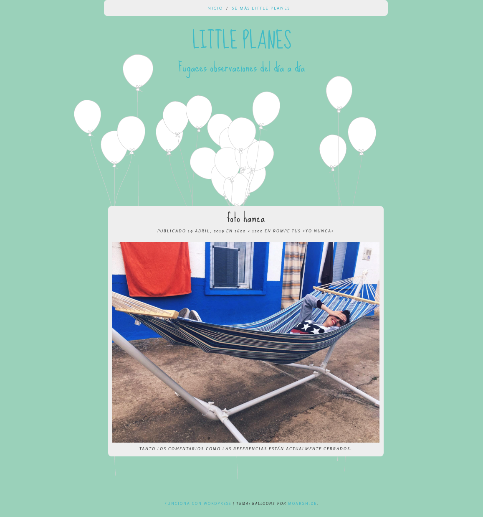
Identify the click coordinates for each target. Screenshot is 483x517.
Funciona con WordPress (197, 503)
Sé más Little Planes (261, 7)
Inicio (214, 7)
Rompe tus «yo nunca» (303, 230)
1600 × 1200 (249, 230)
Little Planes (241, 41)
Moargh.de (302, 503)
